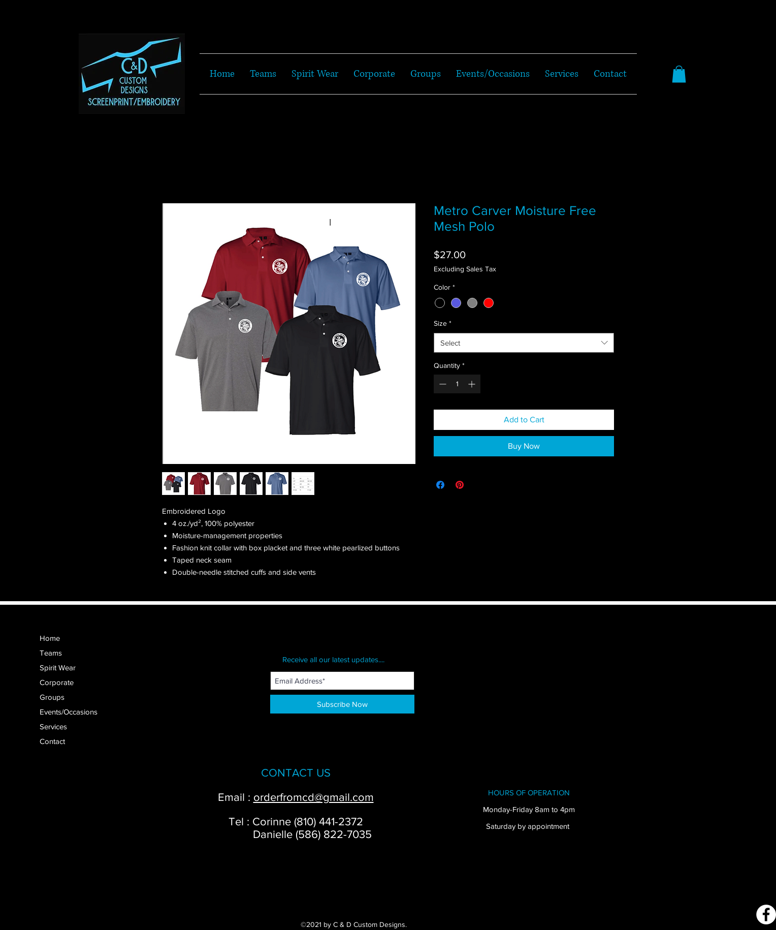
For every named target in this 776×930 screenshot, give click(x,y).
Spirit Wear (58, 667)
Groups (52, 697)
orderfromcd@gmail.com (313, 797)
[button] (679, 74)
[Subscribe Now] (342, 704)
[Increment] (472, 384)
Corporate (57, 682)
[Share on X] (479, 485)
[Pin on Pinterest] (460, 485)
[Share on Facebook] (440, 485)
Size (442, 323)
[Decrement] (441, 384)
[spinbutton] (457, 384)
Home (50, 638)
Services (53, 726)
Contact (52, 741)
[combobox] (524, 343)
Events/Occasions (69, 711)
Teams (51, 652)
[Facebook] (766, 914)
